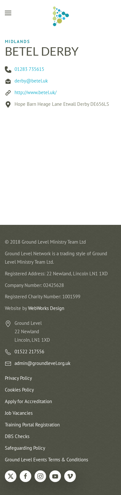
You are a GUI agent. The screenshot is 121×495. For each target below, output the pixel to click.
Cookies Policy (19, 390)
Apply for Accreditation (28, 401)
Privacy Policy (18, 378)
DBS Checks (17, 436)
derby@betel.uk (31, 81)
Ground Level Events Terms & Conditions (46, 459)
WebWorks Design (46, 308)
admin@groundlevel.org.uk (42, 363)
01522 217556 (29, 352)
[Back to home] (60, 16)
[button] (8, 13)
